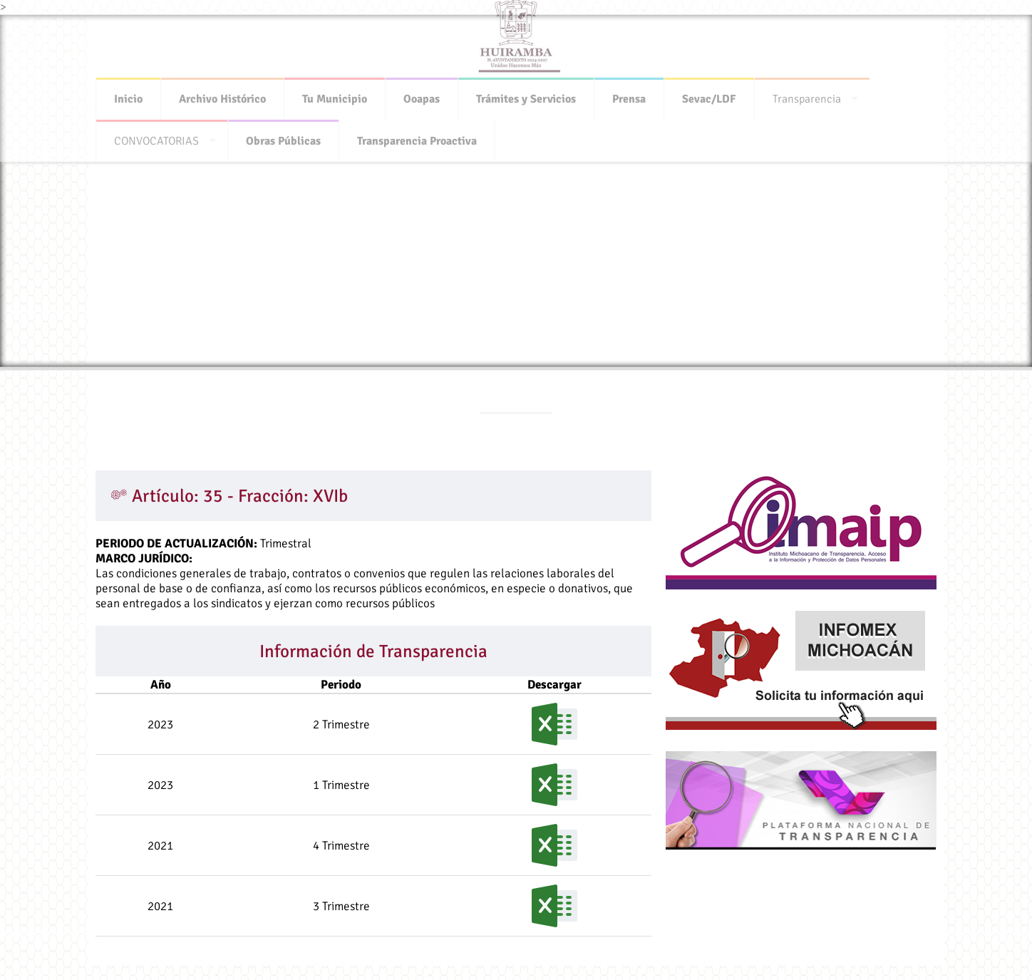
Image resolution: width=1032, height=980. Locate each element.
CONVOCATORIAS (156, 137)
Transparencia (807, 95)
